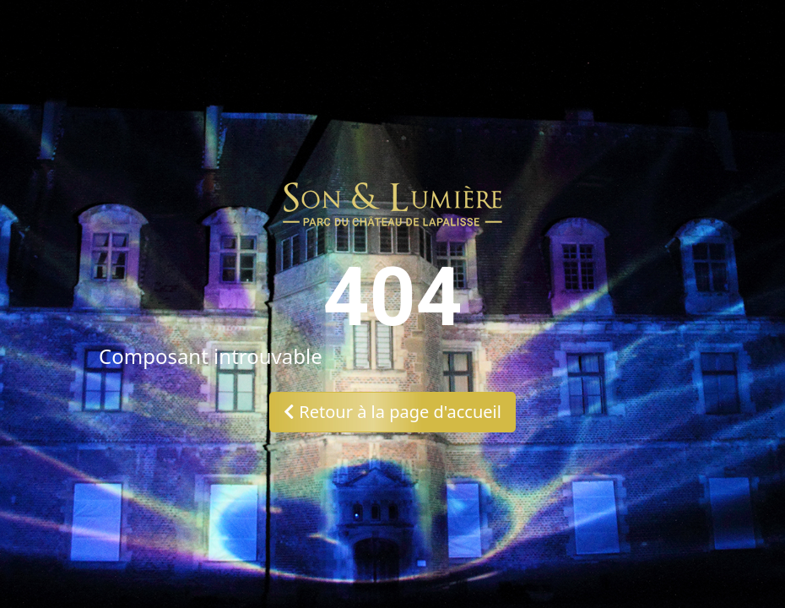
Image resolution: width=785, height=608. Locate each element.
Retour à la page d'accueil (392, 411)
